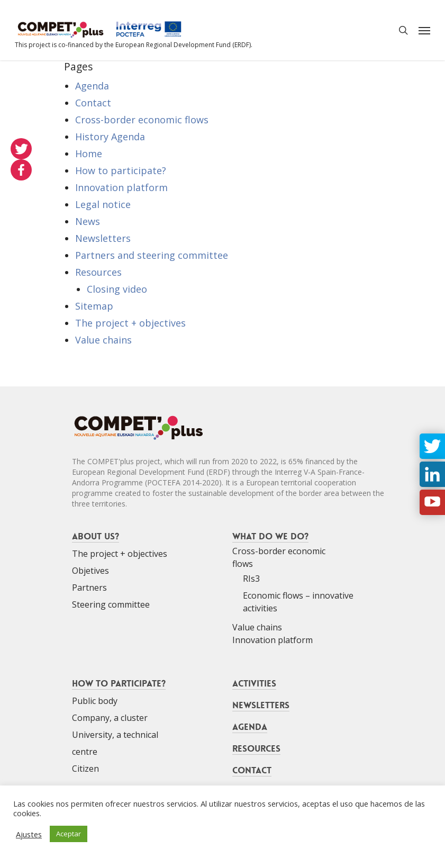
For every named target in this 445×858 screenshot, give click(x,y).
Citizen (85, 768)
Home (88, 153)
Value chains (103, 339)
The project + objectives (130, 323)
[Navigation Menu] (424, 30)
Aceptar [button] (68, 833)
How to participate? (120, 170)
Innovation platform (121, 187)
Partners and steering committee (151, 255)
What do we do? (270, 536)
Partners (89, 587)
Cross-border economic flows (141, 119)
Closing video (117, 289)
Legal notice (103, 204)
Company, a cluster (110, 718)
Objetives (90, 570)
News (87, 221)
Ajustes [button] (29, 834)
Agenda (92, 85)
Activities (254, 683)
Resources (98, 272)
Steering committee (111, 604)
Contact (93, 102)
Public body (94, 701)
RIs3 (251, 578)
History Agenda (110, 136)
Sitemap (94, 306)
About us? (95, 536)
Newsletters (103, 238)
